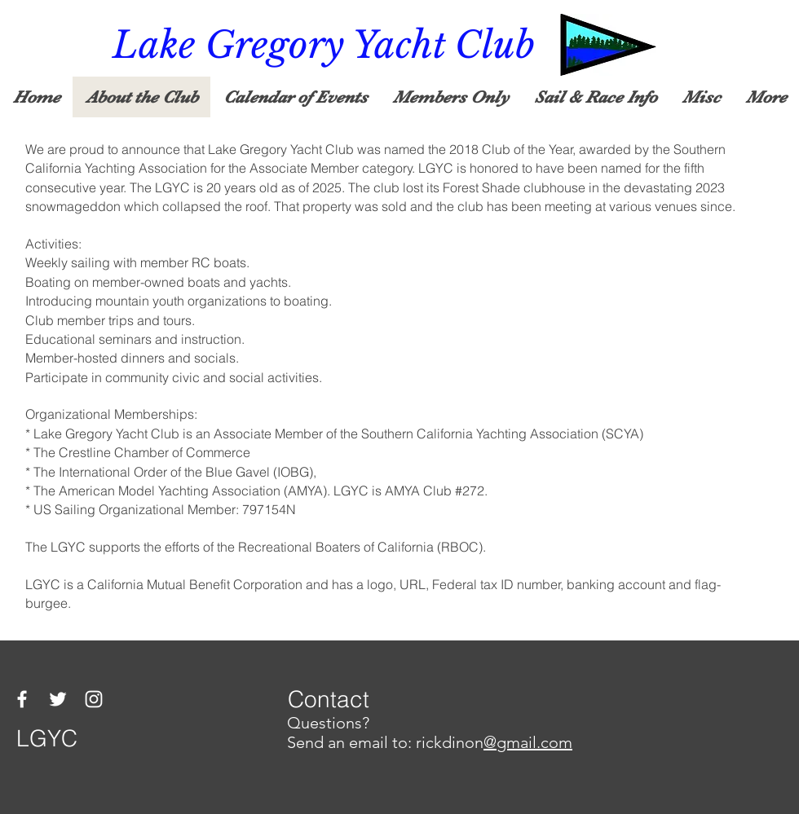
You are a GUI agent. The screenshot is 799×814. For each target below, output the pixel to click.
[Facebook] (22, 699)
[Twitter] (57, 699)
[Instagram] (93, 699)
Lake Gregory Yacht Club (324, 45)
